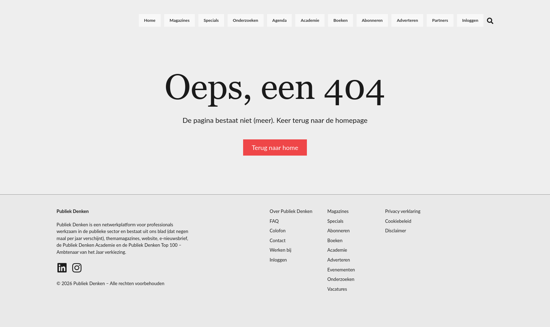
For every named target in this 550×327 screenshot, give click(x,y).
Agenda (279, 20)
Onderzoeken (245, 20)
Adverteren (407, 20)
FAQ (274, 221)
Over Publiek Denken (291, 211)
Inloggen (470, 20)
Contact (277, 240)
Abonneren (372, 20)
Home (149, 20)
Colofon (277, 230)
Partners (440, 20)
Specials (211, 20)
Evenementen (341, 269)
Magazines (179, 20)
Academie (310, 20)
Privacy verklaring (402, 211)
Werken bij (280, 250)
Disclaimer (395, 230)
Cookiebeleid (398, 221)
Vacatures (337, 289)
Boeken (340, 20)
